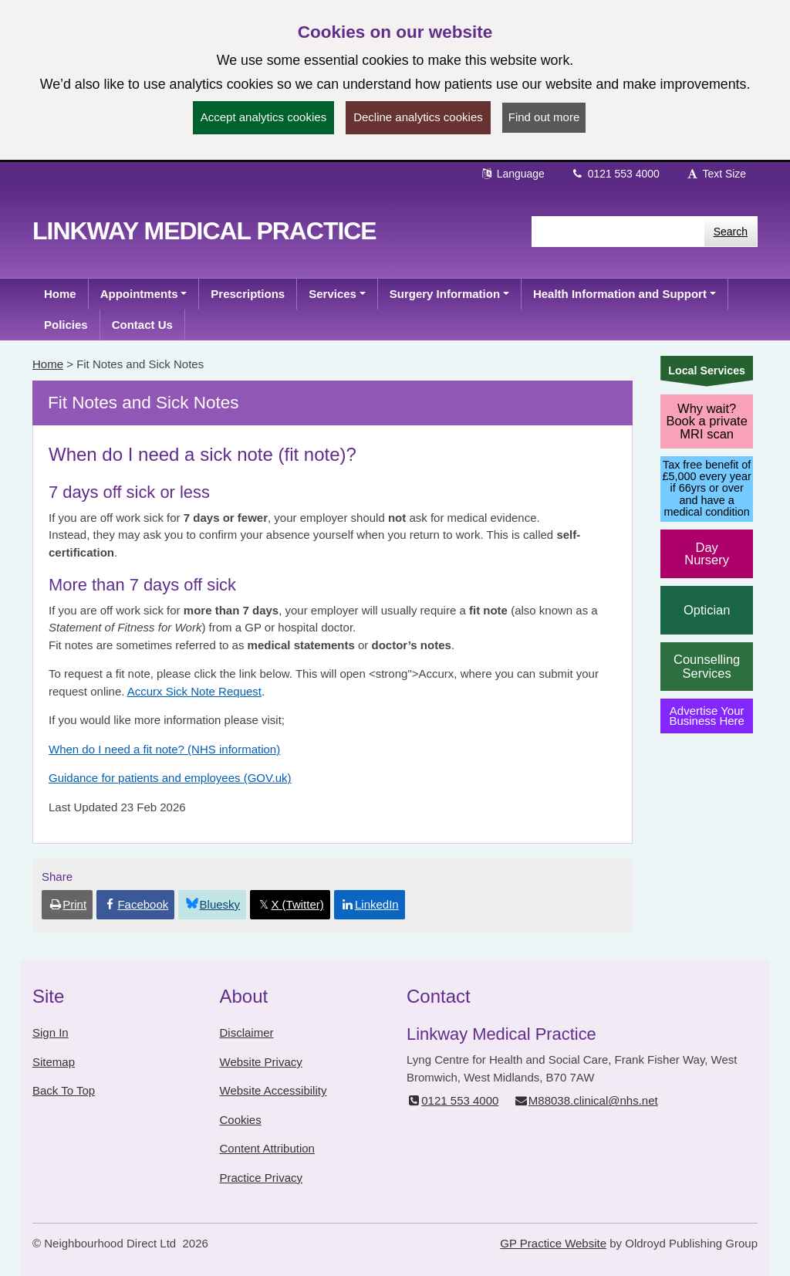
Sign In (50, 1032)
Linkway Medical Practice (204, 231)
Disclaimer (247, 1032)
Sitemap (53, 1061)
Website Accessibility (273, 1090)
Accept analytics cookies (263, 117)
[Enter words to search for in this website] (618, 231)
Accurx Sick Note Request (194, 691)
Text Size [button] (716, 174)
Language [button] (512, 174)
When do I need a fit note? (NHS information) (164, 749)
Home (47, 364)
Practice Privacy (261, 1177)
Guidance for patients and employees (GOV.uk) (170, 777)
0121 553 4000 (615, 174)
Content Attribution (267, 1148)
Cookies (241, 1119)
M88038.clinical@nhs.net (586, 1100)
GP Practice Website (553, 1243)
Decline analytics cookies (418, 117)
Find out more (544, 117)
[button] (144, 294)
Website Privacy (261, 1061)
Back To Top (63, 1090)
